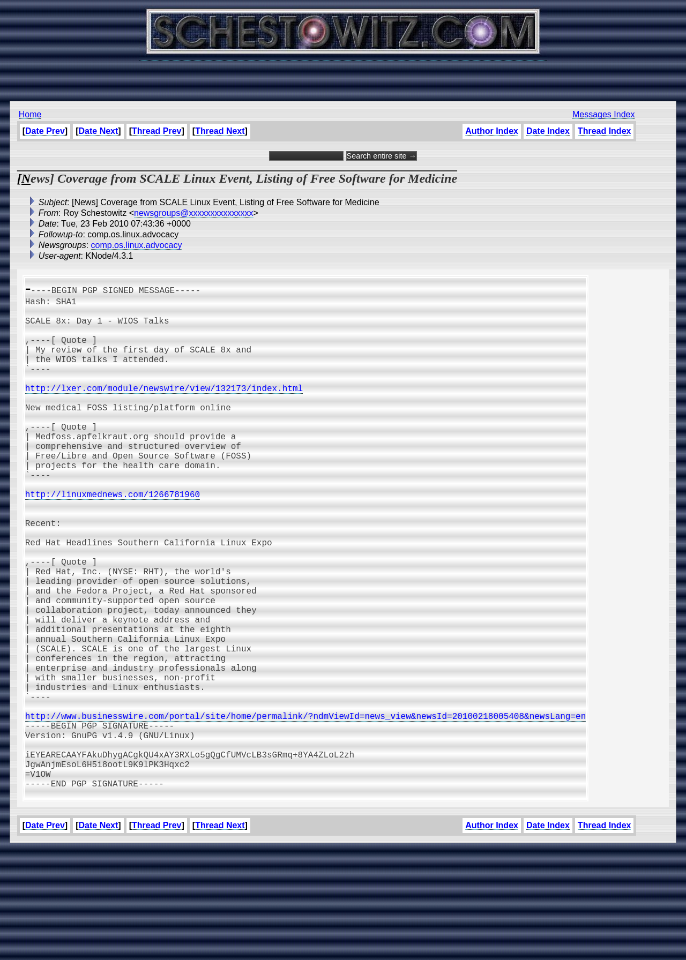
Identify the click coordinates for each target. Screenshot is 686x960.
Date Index (548, 131)
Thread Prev (156, 131)
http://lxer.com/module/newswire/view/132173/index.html (164, 409)
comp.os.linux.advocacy (136, 245)
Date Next (98, 131)
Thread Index (604, 131)
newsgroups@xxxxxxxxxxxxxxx (193, 213)
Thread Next (219, 131)
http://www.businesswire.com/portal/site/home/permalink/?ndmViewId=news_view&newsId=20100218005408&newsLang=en (305, 810)
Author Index (491, 131)
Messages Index (603, 114)
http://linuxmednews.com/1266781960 (112, 539)
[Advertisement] (343, 75)
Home (30, 114)
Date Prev (45, 131)
